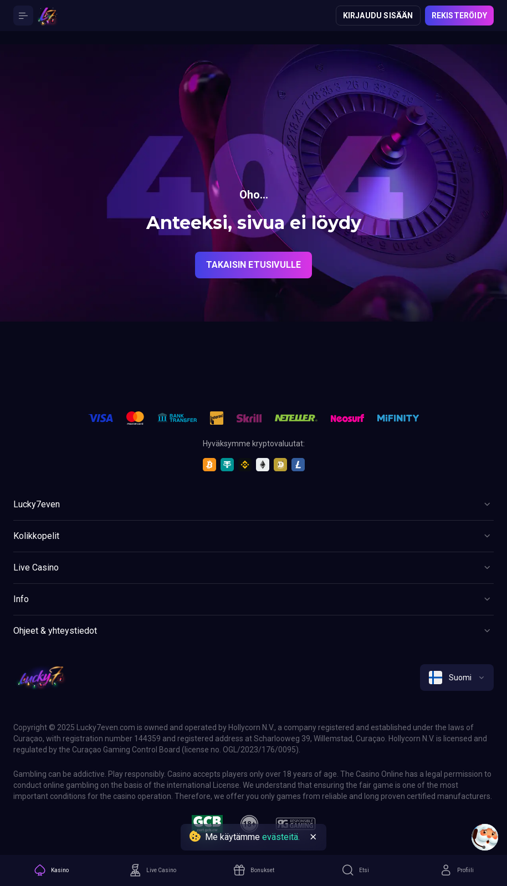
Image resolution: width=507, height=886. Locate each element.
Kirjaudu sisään (378, 15)
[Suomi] (457, 677)
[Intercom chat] (485, 837)
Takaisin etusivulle (253, 264)
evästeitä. (281, 837)
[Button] (23, 16)
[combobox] (457, 677)
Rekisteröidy (459, 15)
